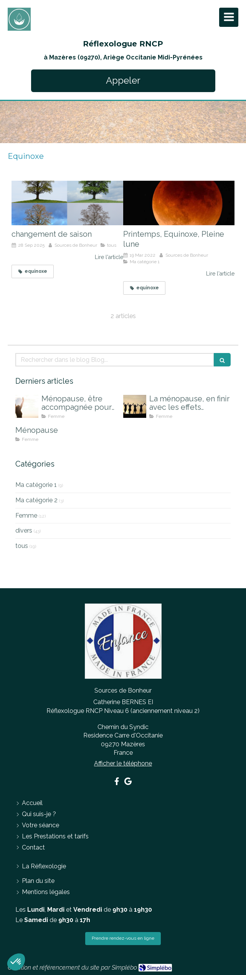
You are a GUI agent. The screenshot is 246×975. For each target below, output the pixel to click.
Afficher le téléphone (123, 763)
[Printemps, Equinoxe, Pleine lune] (179, 203)
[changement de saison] (67, 203)
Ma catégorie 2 (36, 500)
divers (23, 530)
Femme (26, 515)
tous (21, 545)
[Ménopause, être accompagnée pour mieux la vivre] (26, 406)
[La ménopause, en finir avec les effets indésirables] (134, 406)
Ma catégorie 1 (36, 484)
